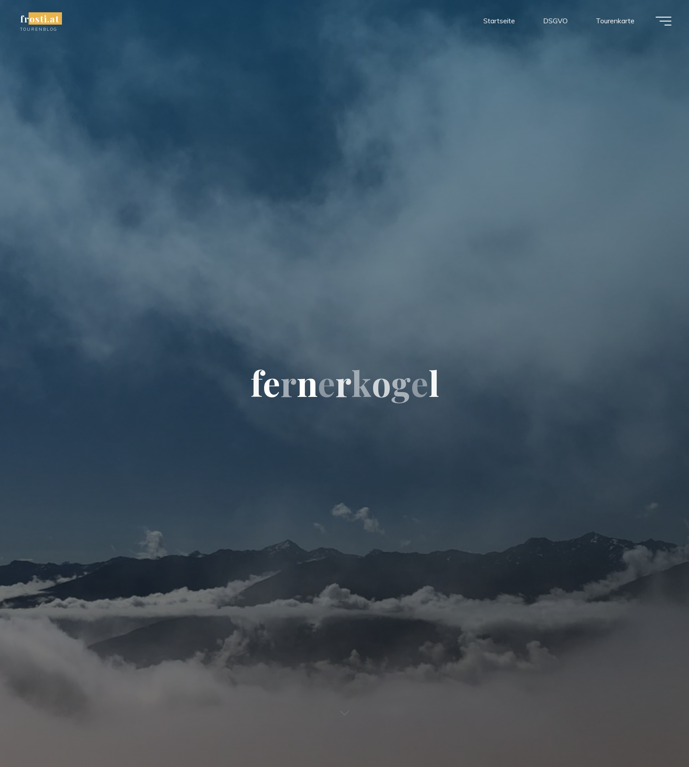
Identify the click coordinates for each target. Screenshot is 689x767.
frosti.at (39, 18)
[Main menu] (663, 21)
